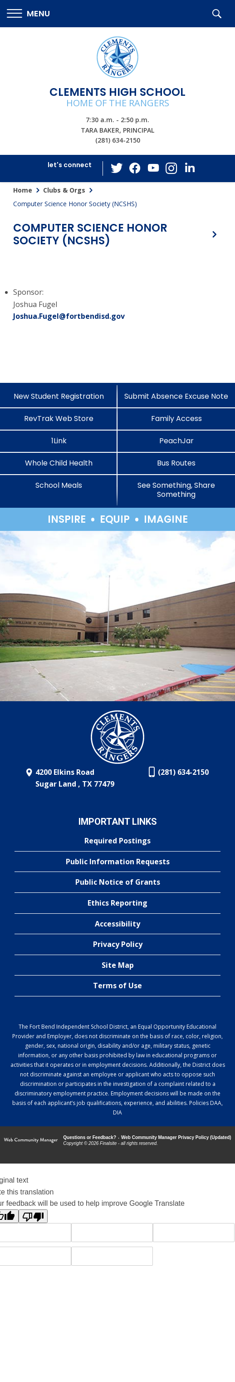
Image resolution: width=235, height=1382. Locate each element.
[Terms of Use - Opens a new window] (117, 986)
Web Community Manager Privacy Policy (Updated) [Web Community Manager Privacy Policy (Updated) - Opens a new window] (176, 1137)
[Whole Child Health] (59, 463)
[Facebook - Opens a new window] (135, 168)
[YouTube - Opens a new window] (153, 168)
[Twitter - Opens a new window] (117, 168)
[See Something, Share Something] (176, 489)
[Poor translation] (33, 1216)
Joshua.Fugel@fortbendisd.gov (69, 316)
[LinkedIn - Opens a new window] (190, 167)
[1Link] (59, 441)
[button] (28, 13)
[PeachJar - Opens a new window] (176, 441)
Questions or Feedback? (89, 1137)
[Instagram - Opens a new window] (171, 168)
